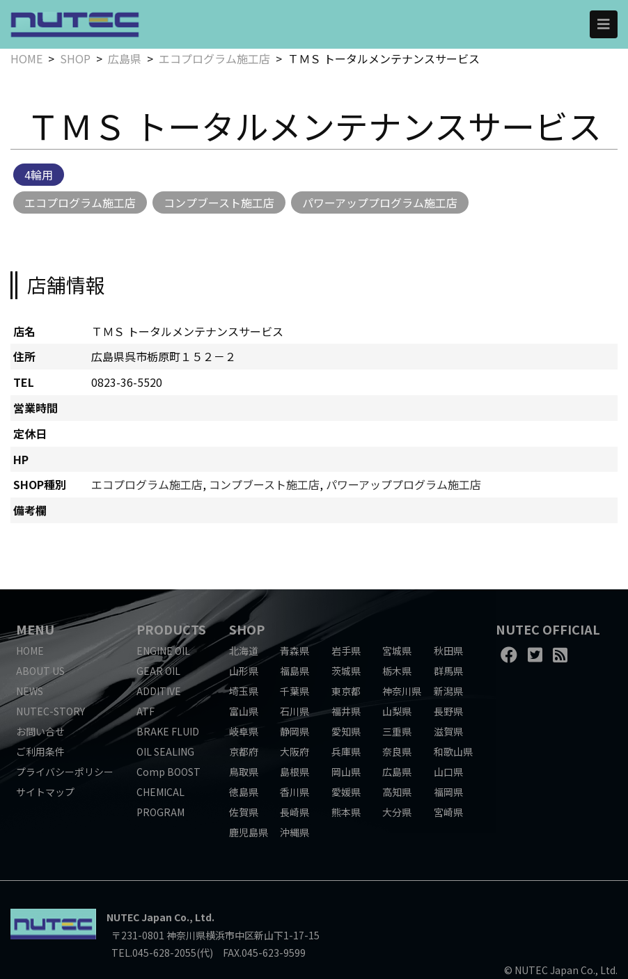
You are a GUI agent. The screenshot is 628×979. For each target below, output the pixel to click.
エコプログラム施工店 (214, 58)
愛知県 (346, 731)
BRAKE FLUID (167, 731)
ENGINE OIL (163, 651)
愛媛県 (346, 792)
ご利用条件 (40, 751)
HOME (26, 58)
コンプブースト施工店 (219, 202)
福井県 (346, 711)
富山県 (243, 711)
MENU (35, 629)
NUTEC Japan (139, 917)
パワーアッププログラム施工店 (379, 202)
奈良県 (396, 751)
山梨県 (396, 711)
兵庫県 (346, 751)
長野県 (448, 711)
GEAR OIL (158, 671)
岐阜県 (243, 731)
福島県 (294, 671)
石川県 (294, 711)
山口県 (448, 772)
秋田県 (448, 651)
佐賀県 (243, 812)
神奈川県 (401, 691)
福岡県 (448, 792)
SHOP (75, 58)
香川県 (294, 792)
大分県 (396, 812)
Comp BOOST (168, 772)
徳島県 (243, 792)
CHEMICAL (160, 792)
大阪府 (294, 751)
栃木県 (396, 671)
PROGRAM (160, 812)
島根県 (294, 772)
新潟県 (448, 691)
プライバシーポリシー (64, 772)
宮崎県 (448, 812)
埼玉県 (243, 691)
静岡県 (294, 731)
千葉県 (294, 691)
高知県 (396, 792)
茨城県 (346, 671)
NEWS (29, 691)
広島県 (124, 58)
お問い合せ (40, 731)
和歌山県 (453, 751)
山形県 (243, 671)
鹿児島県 (248, 832)
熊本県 (346, 812)
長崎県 (294, 812)
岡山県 (346, 772)
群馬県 (448, 671)
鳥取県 (243, 772)
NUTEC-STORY (50, 711)
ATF (145, 711)
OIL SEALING (165, 751)
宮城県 (396, 651)
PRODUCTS (171, 629)
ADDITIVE (158, 691)
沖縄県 (294, 832)
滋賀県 (448, 731)
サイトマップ (45, 792)
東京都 (346, 691)
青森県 (294, 651)
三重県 (396, 731)
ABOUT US (40, 671)
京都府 (243, 751)
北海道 (243, 651)
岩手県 (346, 651)
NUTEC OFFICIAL (548, 629)
